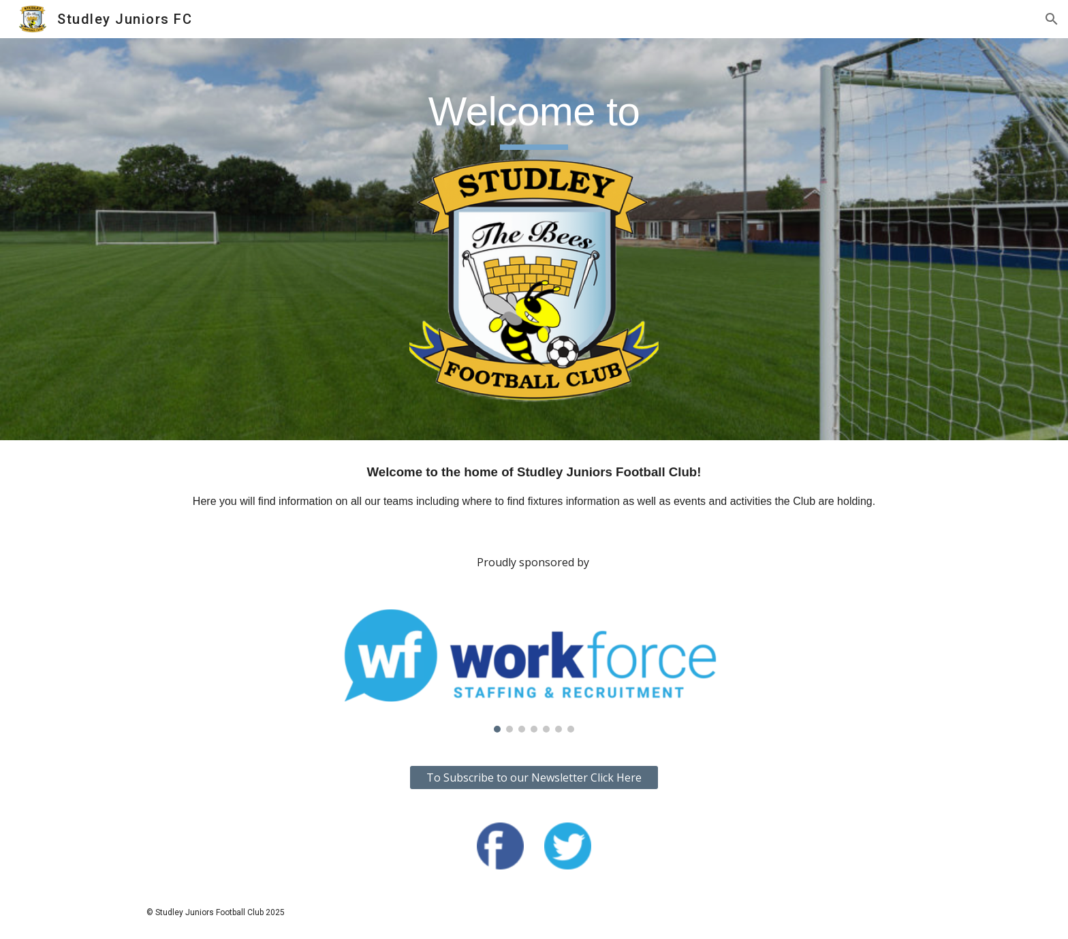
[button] (1051, 19)
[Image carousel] (534, 671)
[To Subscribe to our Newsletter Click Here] (533, 777)
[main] (533, 117)
